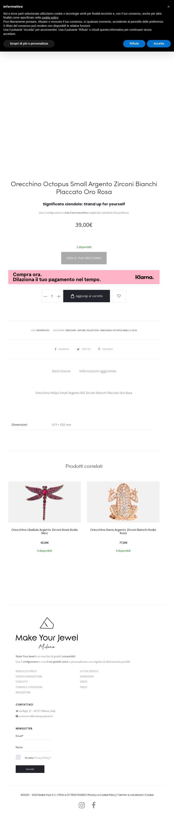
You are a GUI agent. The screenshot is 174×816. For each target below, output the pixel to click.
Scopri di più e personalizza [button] (29, 43)
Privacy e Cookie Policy (102, 795)
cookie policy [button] (50, 17)
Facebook (62, 349)
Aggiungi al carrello (87, 296)
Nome (19, 747)
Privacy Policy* (42, 757)
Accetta (38, 757)
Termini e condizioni (130, 795)
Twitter (84, 349)
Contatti (22, 681)
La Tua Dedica (89, 671)
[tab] (61, 371)
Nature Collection (88, 330)
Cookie (149, 795)
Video (83, 681)
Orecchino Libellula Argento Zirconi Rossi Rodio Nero (44, 531)
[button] (168, 6)
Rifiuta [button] (134, 43)
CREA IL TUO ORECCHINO (84, 258)
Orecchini (70, 330)
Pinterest (105, 349)
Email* (20, 735)
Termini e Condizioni (29, 687)
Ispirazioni (87, 676)
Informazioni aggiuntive (97, 371)
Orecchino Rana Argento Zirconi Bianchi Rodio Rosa (123, 531)
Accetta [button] (159, 43)
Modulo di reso (26, 671)
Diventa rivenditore (29, 676)
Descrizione (61, 371)
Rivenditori (23, 692)
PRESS (83, 687)
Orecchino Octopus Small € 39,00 (118, 330)
